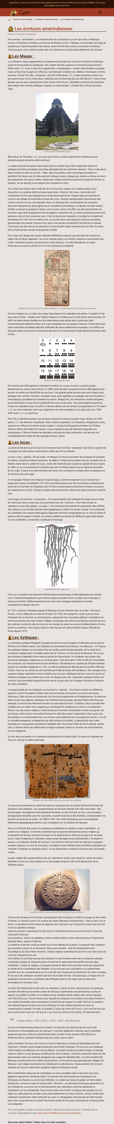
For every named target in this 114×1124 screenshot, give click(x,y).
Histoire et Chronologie (22, 19)
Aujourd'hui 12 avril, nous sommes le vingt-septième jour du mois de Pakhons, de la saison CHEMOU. (52, 2)
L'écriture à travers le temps (46, 19)
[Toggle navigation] (100, 12)
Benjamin (32, 34)
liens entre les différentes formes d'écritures (59, 1113)
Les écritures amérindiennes (72, 19)
